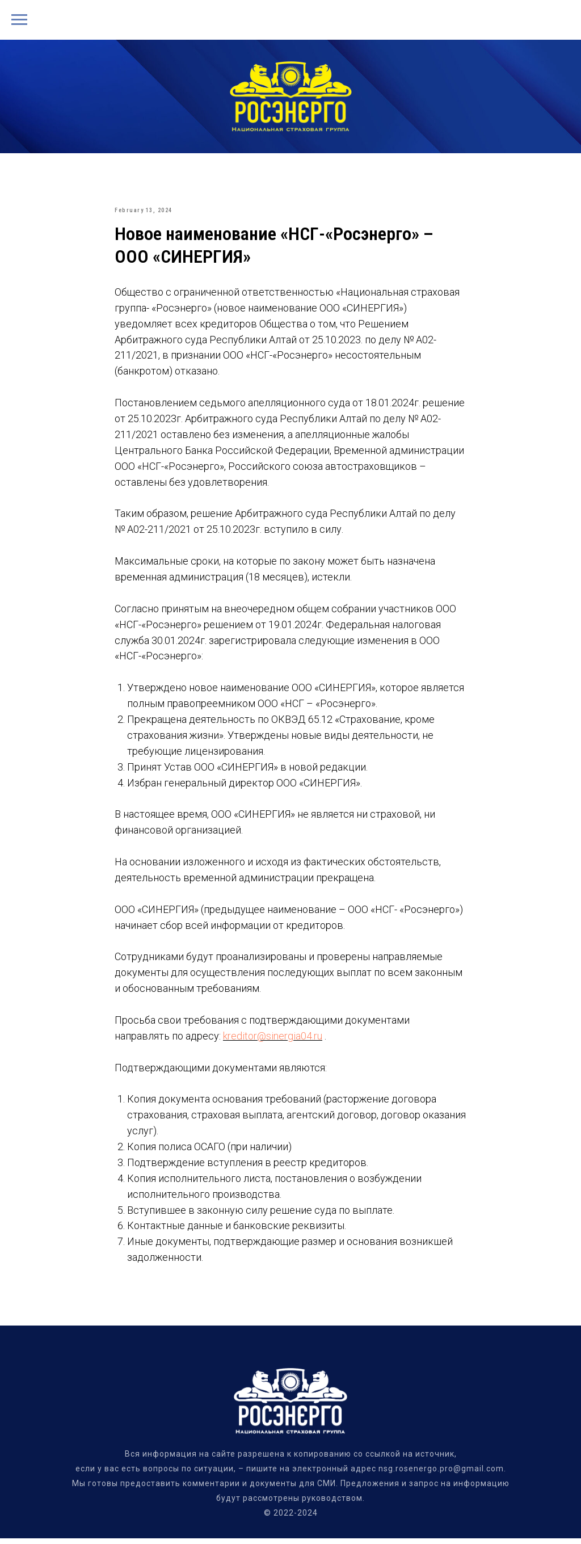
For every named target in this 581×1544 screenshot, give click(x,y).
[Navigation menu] (19, 20)
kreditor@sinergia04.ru (272, 1039)
